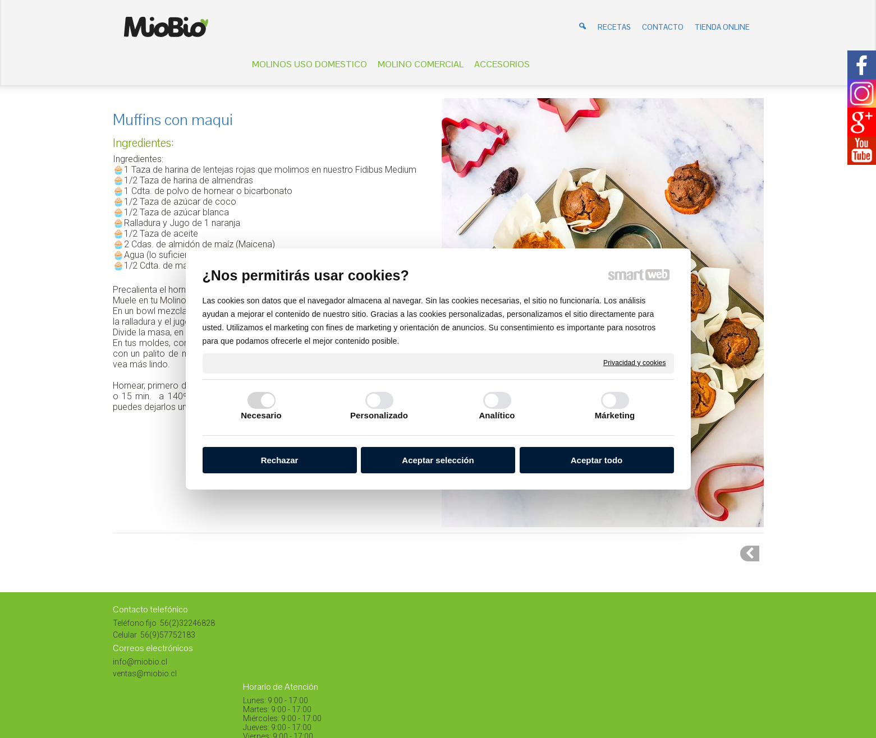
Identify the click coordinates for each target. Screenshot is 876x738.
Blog (661, 634)
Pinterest (668, 623)
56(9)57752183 (167, 634)
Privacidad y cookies (634, 363)
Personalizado (379, 415)
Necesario (261, 415)
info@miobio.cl (140, 661)
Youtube (668, 670)
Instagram (671, 646)
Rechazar (280, 460)
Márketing (615, 415)
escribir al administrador (424, 686)
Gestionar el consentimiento (589, 686)
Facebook (671, 658)
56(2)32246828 (186, 623)
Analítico (497, 415)
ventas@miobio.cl (145, 673)
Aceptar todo (597, 460)
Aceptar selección (438, 460)
